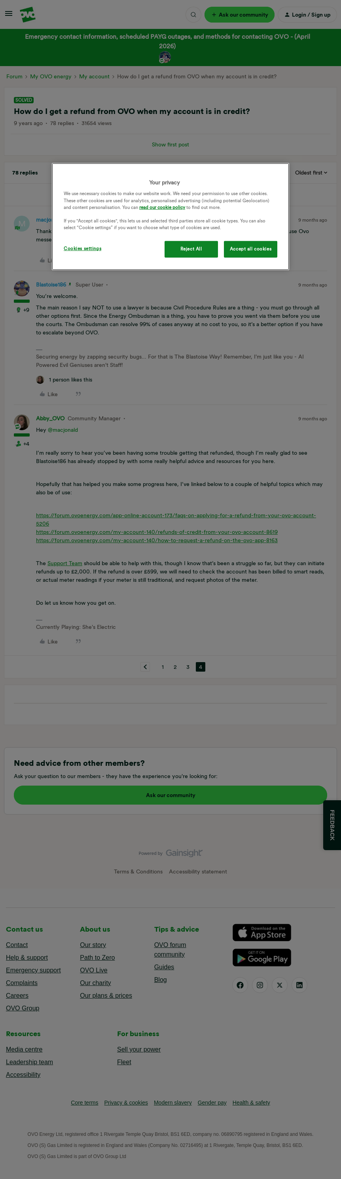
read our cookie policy (162, 207)
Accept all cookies (250, 249)
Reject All (191, 249)
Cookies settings (82, 248)
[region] (170, 216)
